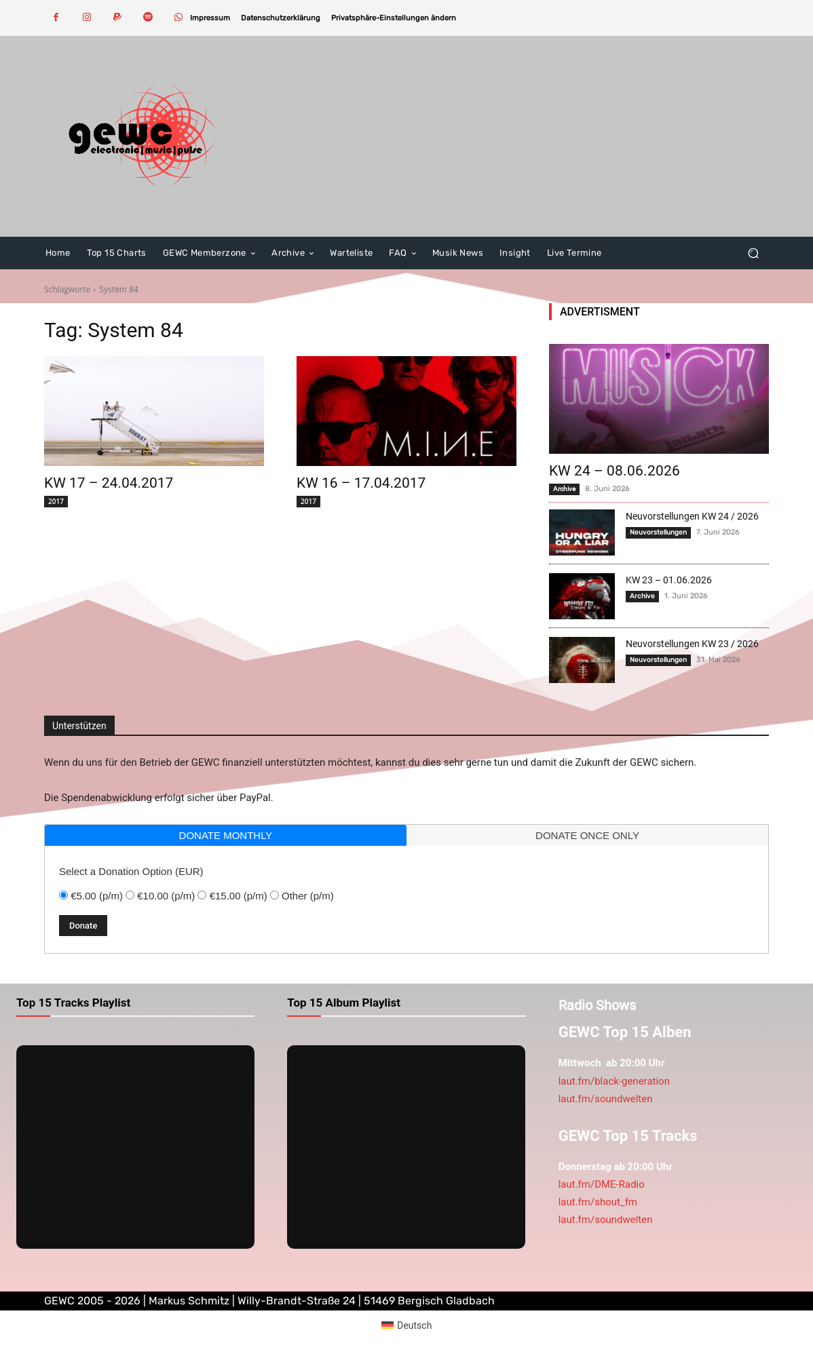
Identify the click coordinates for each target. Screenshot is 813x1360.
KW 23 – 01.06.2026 (669, 580)
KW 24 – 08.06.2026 (614, 471)
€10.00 (166, 895)
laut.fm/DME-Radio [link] (602, 1184)
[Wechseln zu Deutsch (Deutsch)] (407, 1325)
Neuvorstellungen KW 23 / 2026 (692, 643)
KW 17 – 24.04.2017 (108, 483)
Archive (564, 488)
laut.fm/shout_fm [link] (598, 1202)
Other (308, 895)
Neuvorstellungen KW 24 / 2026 (692, 516)
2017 (56, 501)
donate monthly (226, 835)
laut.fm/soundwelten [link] (606, 1099)
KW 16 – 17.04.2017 (361, 483)
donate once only (587, 835)
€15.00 (238, 895)
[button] (393, 18)
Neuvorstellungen (658, 532)
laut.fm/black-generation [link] (614, 1081)
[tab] (225, 835)
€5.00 (97, 895)
